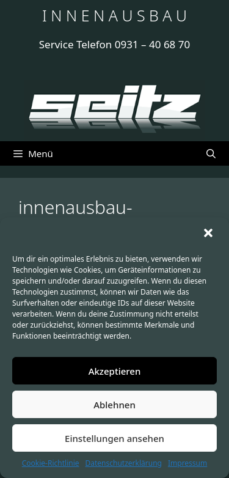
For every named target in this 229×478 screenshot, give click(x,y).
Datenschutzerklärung (123, 463)
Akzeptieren (115, 371)
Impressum (187, 463)
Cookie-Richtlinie (50, 463)
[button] (209, 234)
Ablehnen (114, 405)
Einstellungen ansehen (114, 438)
